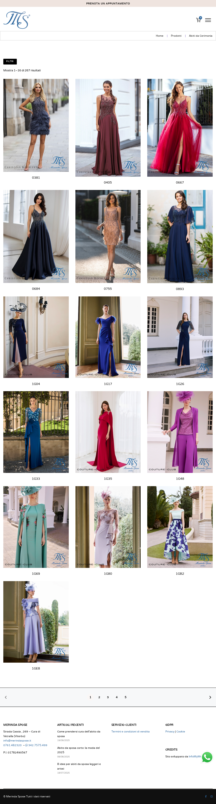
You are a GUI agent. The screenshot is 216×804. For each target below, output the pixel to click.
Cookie (180, 731)
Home (159, 35)
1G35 (108, 479)
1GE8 (36, 668)
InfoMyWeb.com (199, 756)
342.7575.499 (36, 745)
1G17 (108, 384)
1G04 (36, 384)
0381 (36, 178)
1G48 (180, 479)
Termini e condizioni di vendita (130, 731)
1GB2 (180, 574)
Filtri (10, 61)
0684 (36, 289)
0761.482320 (12, 745)
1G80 (108, 574)
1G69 (36, 574)
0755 (108, 289)
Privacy (169, 731)
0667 (180, 182)
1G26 (180, 384)
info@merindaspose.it (17, 740)
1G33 (36, 479)
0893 (180, 289)
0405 (108, 182)
